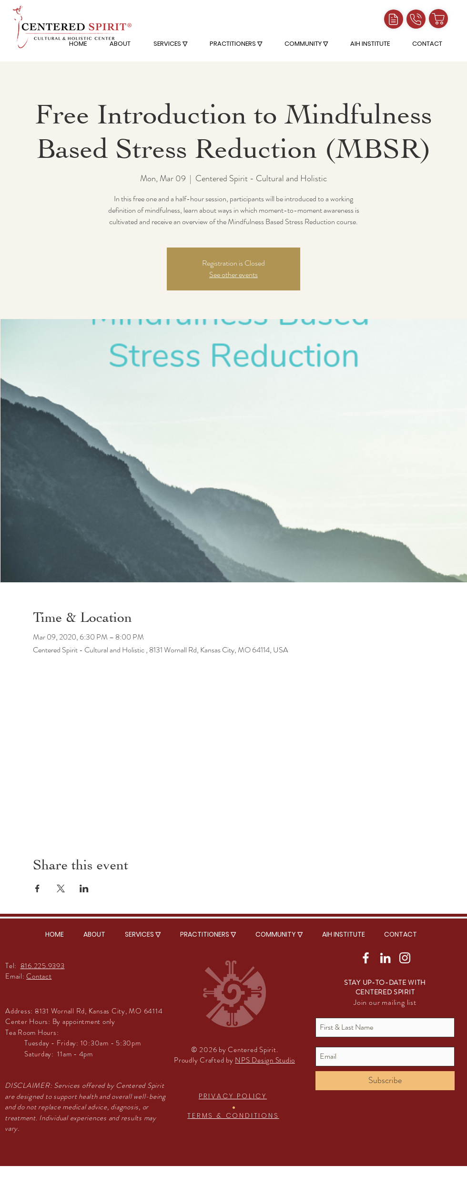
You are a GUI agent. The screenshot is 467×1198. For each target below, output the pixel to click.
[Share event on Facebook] (37, 888)
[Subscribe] (385, 1080)
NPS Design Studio (265, 1060)
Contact (38, 976)
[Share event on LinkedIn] (84, 888)
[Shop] (438, 18)
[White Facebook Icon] (365, 957)
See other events (233, 274)
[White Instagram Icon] (404, 957)
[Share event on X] (60, 888)
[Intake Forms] (393, 19)
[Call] (416, 19)
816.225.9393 (42, 965)
